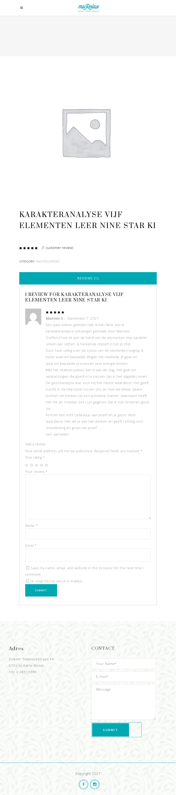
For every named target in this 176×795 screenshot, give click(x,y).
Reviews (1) (88, 278)
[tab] (88, 278)
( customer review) (57, 247)
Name (31, 525)
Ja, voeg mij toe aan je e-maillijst (54, 581)
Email (31, 545)
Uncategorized (48, 261)
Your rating (35, 457)
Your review (36, 471)
